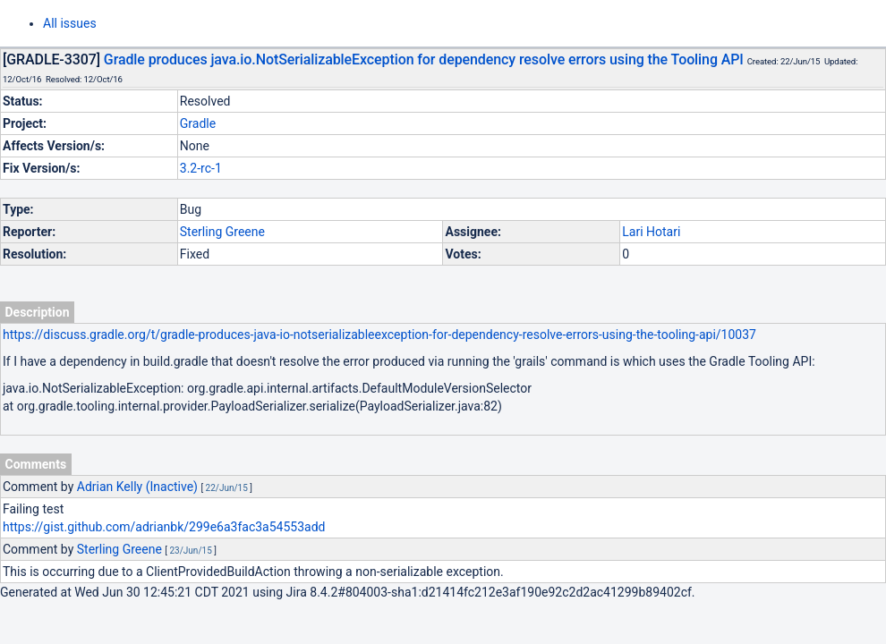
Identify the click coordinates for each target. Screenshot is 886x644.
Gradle (198, 123)
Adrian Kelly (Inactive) (137, 486)
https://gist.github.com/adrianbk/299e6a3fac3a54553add (164, 527)
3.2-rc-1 (201, 168)
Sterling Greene (222, 232)
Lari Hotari (651, 232)
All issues (70, 23)
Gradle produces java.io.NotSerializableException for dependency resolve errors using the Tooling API (424, 59)
